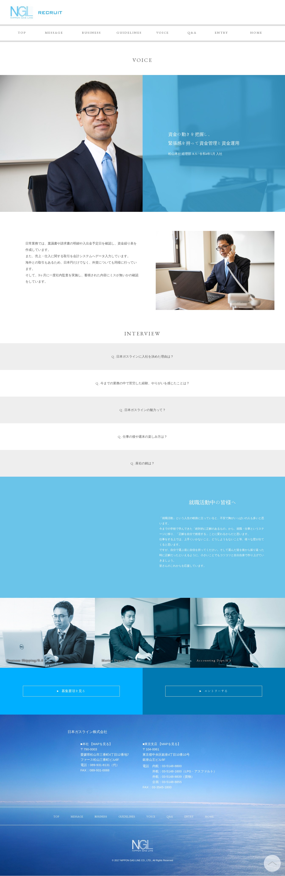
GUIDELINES (129, 33)
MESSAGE (54, 33)
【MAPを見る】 (101, 744)
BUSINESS (91, 33)
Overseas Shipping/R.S (25, 660)
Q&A (192, 33)
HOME (256, 33)
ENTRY (221, 33)
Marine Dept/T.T (116, 660)
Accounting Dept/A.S (214, 660)
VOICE (162, 33)
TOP (22, 33)
